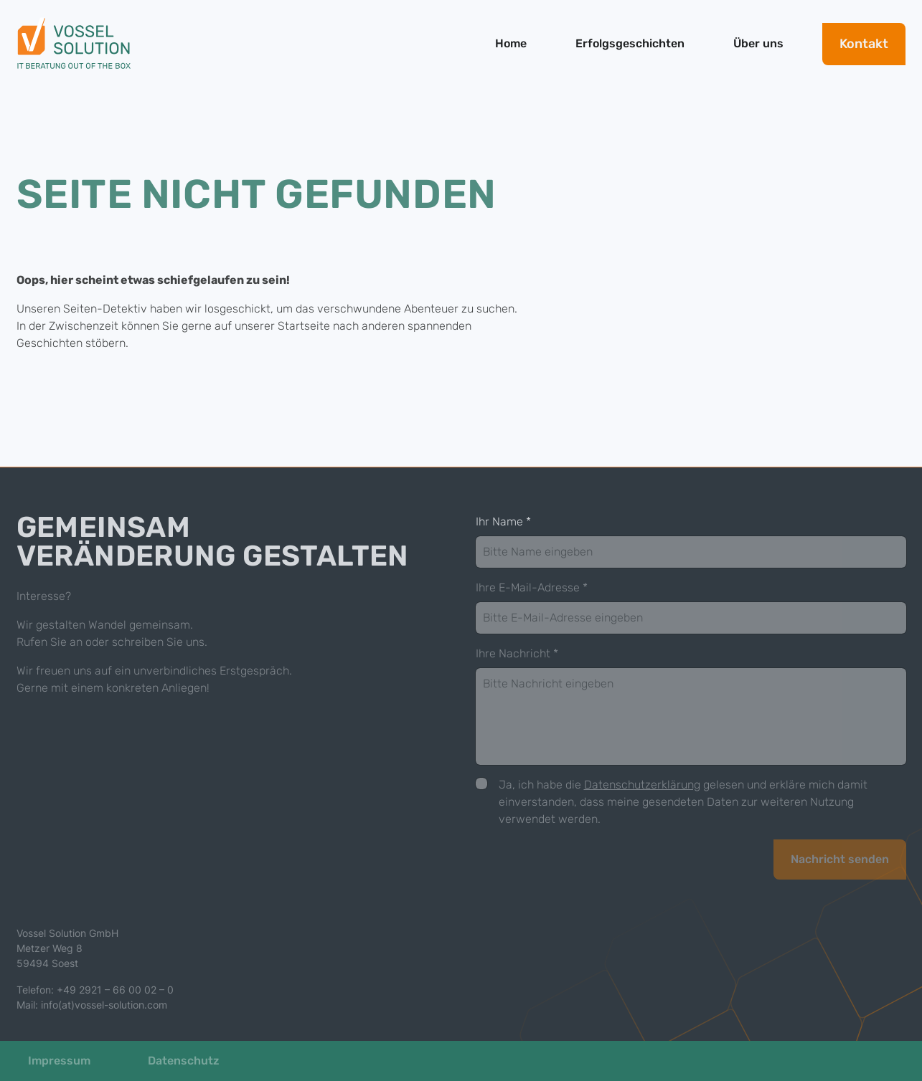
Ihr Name (503, 521)
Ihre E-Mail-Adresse (532, 587)
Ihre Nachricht (517, 653)
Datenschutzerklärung (642, 784)
